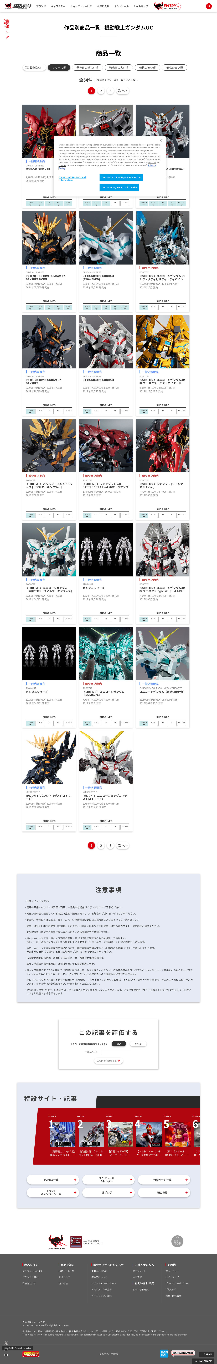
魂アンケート (139, 1271)
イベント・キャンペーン (103, 1283)
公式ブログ (64, 1277)
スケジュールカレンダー (106, 1179)
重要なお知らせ (99, 1271)
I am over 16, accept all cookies (119, 187)
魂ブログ (107, 1192)
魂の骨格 (162, 1192)
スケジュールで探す (32, 1271)
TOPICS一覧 (51, 1179)
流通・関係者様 (173, 1295)
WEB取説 (137, 1277)
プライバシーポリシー (177, 1283)
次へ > (122, 90)
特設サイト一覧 (66, 1271)
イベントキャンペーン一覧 (51, 1192)
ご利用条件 (171, 1289)
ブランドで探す (30, 1277)
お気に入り (103, 6)
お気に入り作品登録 (101, 1289)
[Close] (161, 140)
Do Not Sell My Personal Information (17, 1348)
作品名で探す (29, 1283)
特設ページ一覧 (162, 1179)
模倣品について (99, 1277)
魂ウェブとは (172, 1271)
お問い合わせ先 (140, 1289)
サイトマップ (141, 6)
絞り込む (35, 67)
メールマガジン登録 (101, 1295)
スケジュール (121, 6)
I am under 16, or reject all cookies (121, 177)
